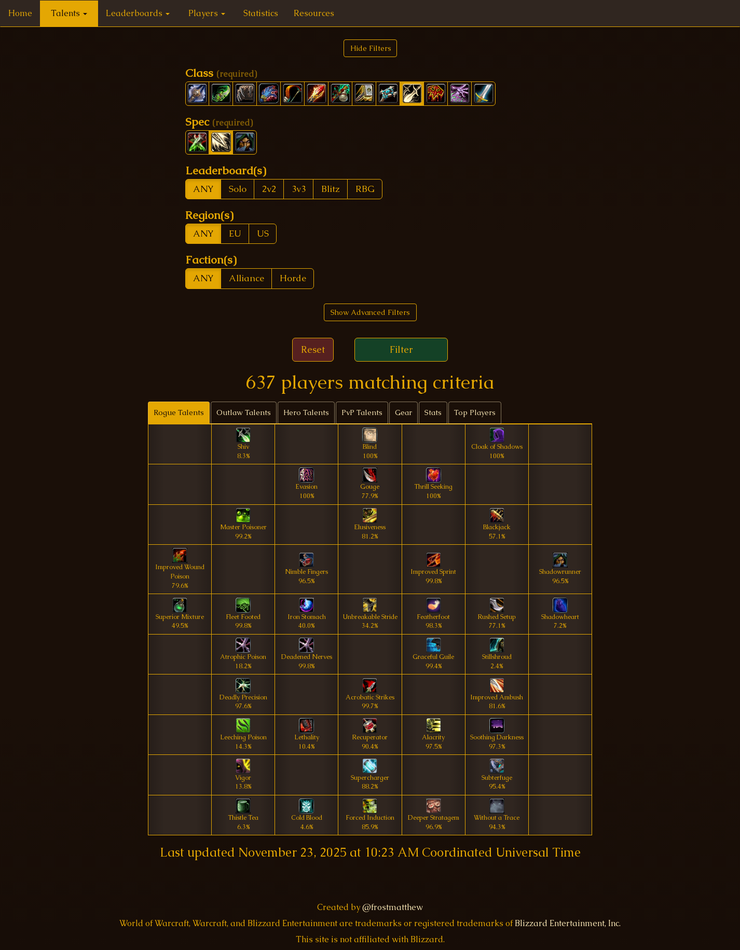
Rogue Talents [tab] (179, 412)
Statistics (260, 13)
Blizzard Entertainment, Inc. (568, 923)
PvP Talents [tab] (361, 412)
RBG (365, 189)
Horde (293, 278)
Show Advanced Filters (370, 312)
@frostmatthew (392, 907)
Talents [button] (69, 13)
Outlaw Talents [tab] (243, 412)
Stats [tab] (433, 412)
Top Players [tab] (475, 412)
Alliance (246, 278)
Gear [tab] (403, 412)
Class (221, 73)
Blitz (330, 189)
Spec (219, 122)
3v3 (299, 189)
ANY (203, 189)
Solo (237, 189)
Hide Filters (370, 48)
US (263, 233)
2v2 (269, 189)
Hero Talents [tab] (306, 412)
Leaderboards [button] (138, 13)
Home (20, 13)
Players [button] (206, 13)
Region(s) (209, 215)
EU (235, 233)
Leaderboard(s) (225, 170)
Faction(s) (211, 260)
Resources (314, 13)
